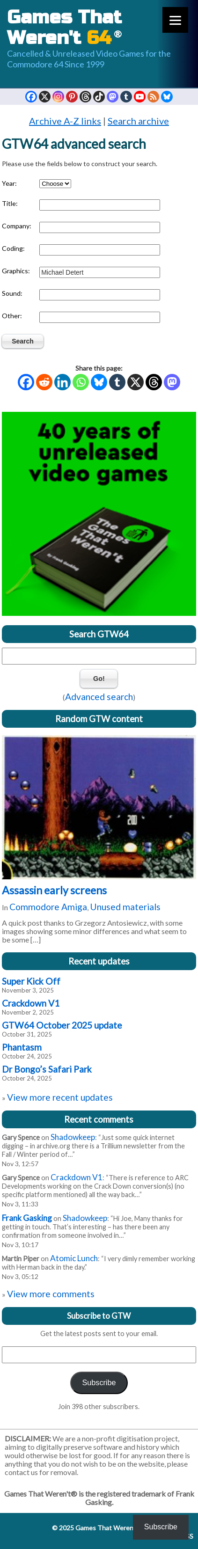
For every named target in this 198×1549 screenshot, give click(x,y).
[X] (135, 382)
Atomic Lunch (74, 1258)
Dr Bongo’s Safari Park (47, 1069)
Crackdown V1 (30, 1003)
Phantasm (22, 1047)
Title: (10, 203)
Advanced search (99, 696)
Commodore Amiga (48, 906)
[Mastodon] (172, 382)
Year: (9, 183)
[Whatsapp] (81, 382)
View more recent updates (60, 1097)
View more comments (51, 1293)
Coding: (13, 248)
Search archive (138, 120)
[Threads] (154, 382)
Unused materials (125, 906)
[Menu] (175, 20)
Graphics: (16, 271)
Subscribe (99, 1382)
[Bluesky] (99, 382)
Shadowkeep (73, 1137)
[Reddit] (44, 382)
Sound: (12, 293)
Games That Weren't (64, 27)
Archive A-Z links (65, 120)
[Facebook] (26, 382)
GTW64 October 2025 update (62, 1025)
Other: (12, 316)
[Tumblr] (117, 382)
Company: (16, 226)
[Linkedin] (62, 382)
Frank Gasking (27, 1218)
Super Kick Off (31, 981)
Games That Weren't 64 (110, 1528)
